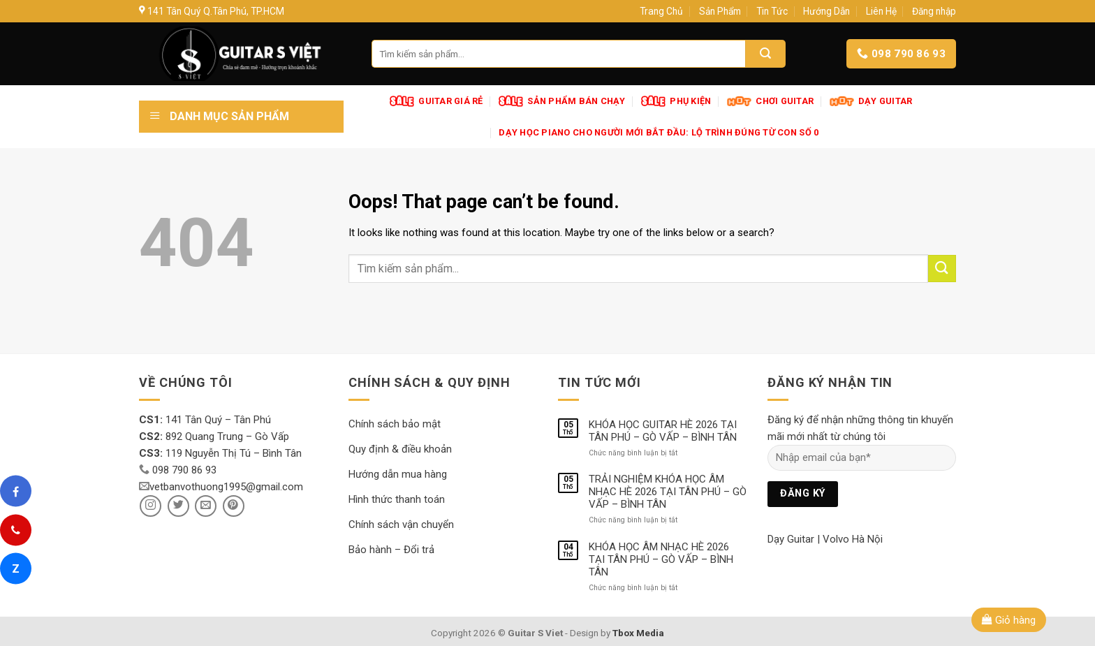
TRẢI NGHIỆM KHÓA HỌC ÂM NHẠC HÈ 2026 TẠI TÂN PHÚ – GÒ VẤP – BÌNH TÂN (668, 492)
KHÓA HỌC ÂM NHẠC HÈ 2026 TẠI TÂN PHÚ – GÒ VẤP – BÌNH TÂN (661, 559)
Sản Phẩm (720, 11)
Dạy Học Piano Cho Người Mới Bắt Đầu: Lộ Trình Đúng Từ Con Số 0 (658, 132)
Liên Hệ (881, 11)
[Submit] (942, 268)
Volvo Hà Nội (853, 539)
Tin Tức (772, 11)
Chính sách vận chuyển (401, 524)
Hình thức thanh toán (396, 499)
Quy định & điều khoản (400, 449)
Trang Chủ (661, 11)
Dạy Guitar (790, 539)
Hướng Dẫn (826, 11)
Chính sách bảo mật (394, 424)
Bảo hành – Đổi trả (391, 549)
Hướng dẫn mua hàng (397, 474)
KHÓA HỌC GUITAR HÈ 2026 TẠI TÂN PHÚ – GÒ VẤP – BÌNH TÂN (663, 430)
